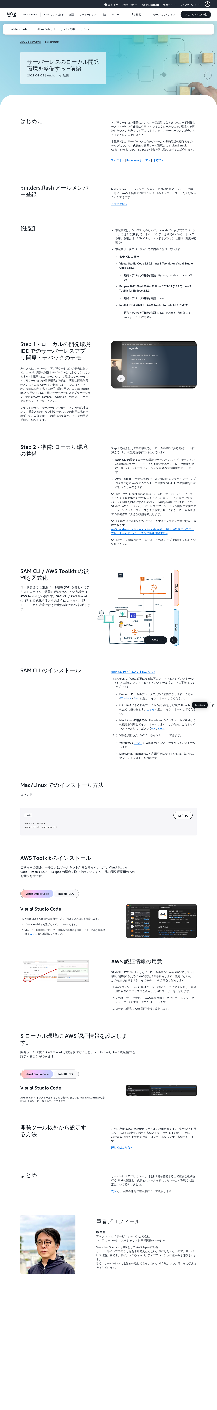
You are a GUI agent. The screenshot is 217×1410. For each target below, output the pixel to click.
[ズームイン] (163, 640)
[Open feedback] (213, 705)
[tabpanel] (108, 921)
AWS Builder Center (30, 41)
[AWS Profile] (207, 4)
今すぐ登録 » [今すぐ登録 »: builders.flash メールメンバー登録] (119, 203)
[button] (54, 15)
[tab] (37, 893)
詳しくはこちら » (121, 1147)
